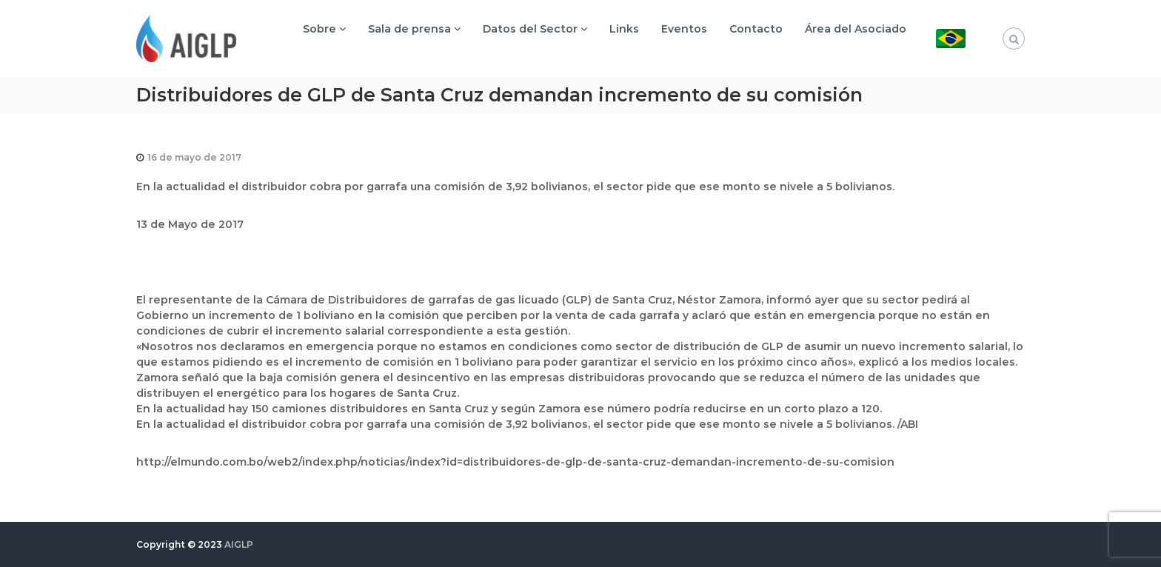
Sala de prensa (409, 29)
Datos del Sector (530, 29)
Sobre (319, 29)
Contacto (756, 29)
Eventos (684, 29)
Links (624, 29)
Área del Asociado (855, 29)
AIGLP (238, 544)
